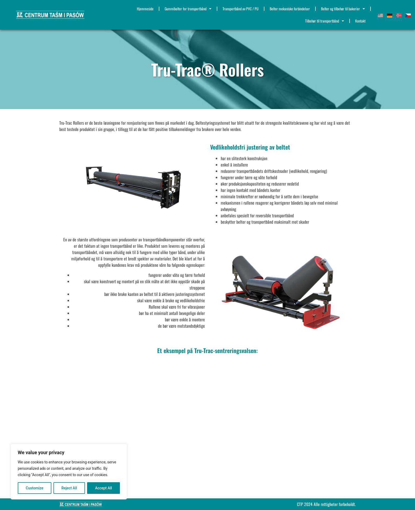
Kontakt (360, 21)
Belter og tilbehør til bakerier (343, 8)
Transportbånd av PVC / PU (241, 8)
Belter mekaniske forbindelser (290, 8)
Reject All (69, 488)
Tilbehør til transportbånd (324, 20)
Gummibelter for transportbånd (188, 8)
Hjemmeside (145, 8)
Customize (34, 488)
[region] (69, 471)
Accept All (103, 488)
